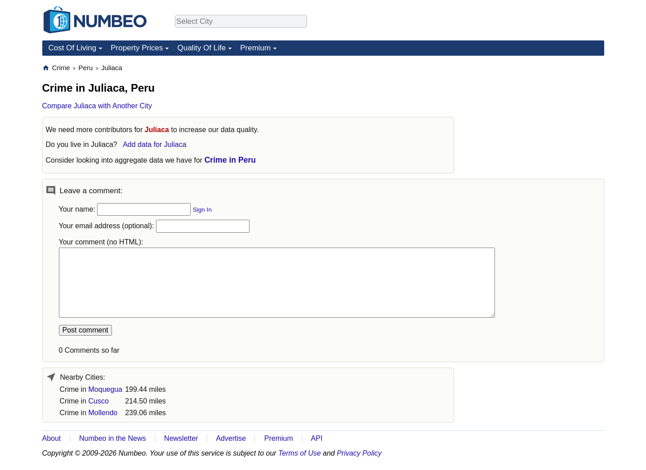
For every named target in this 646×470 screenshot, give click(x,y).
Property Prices (137, 48)
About (51, 438)
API (317, 438)
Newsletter (181, 438)
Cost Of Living (73, 48)
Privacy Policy (359, 453)
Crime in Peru (230, 159)
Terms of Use (299, 453)
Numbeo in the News (112, 438)
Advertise (231, 438)
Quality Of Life (201, 48)
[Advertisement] (536, 119)
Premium (255, 48)
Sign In (202, 209)
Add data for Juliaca (154, 144)
